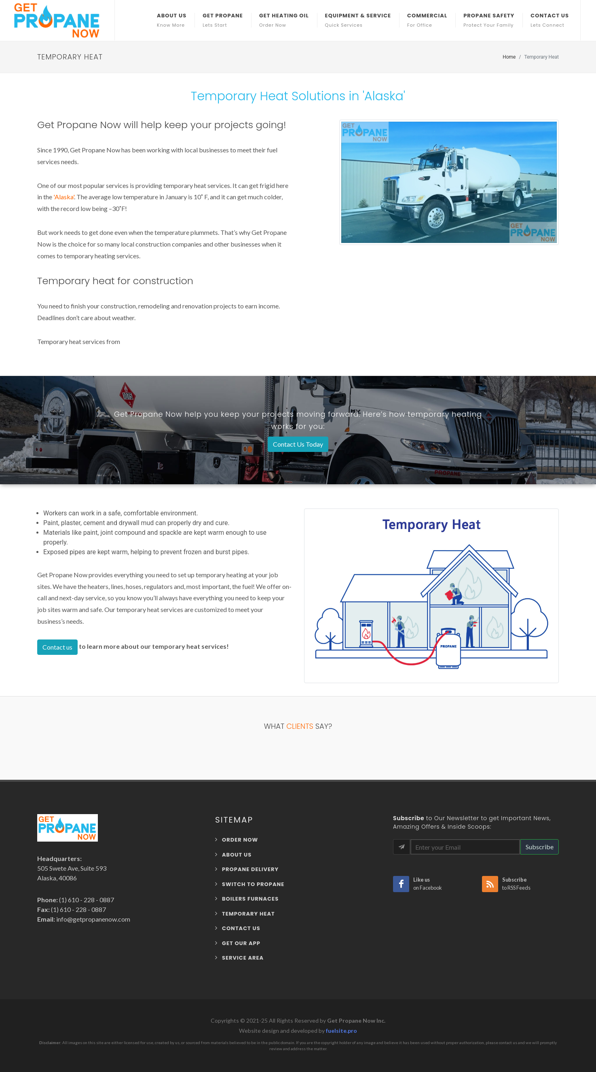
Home (509, 57)
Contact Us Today (298, 444)
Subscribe (540, 846)
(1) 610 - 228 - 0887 (86, 899)
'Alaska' (63, 196)
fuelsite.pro (341, 1030)
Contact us (57, 647)
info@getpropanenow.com (92, 919)
